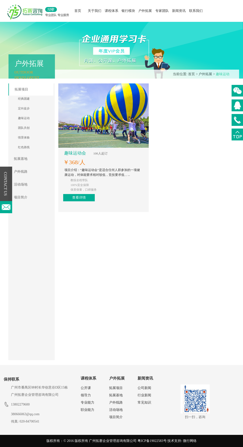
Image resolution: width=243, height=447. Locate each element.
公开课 (86, 388)
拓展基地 (20, 159)
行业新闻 (144, 395)
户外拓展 (145, 11)
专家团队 (162, 11)
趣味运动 (222, 74)
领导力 (86, 395)
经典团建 (24, 98)
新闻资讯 (179, 11)
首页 (77, 11)
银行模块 (128, 11)
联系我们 (196, 11)
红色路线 (24, 147)
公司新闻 (144, 388)
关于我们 (94, 11)
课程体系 (111, 11)
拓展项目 (21, 89)
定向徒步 (24, 108)
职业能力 (87, 410)
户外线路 (20, 171)
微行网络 (190, 441)
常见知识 (144, 402)
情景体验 (24, 137)
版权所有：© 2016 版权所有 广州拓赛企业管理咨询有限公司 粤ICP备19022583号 (106, 441)
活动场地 (20, 184)
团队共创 (24, 128)
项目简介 (20, 197)
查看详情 (169, 133)
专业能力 (87, 402)
